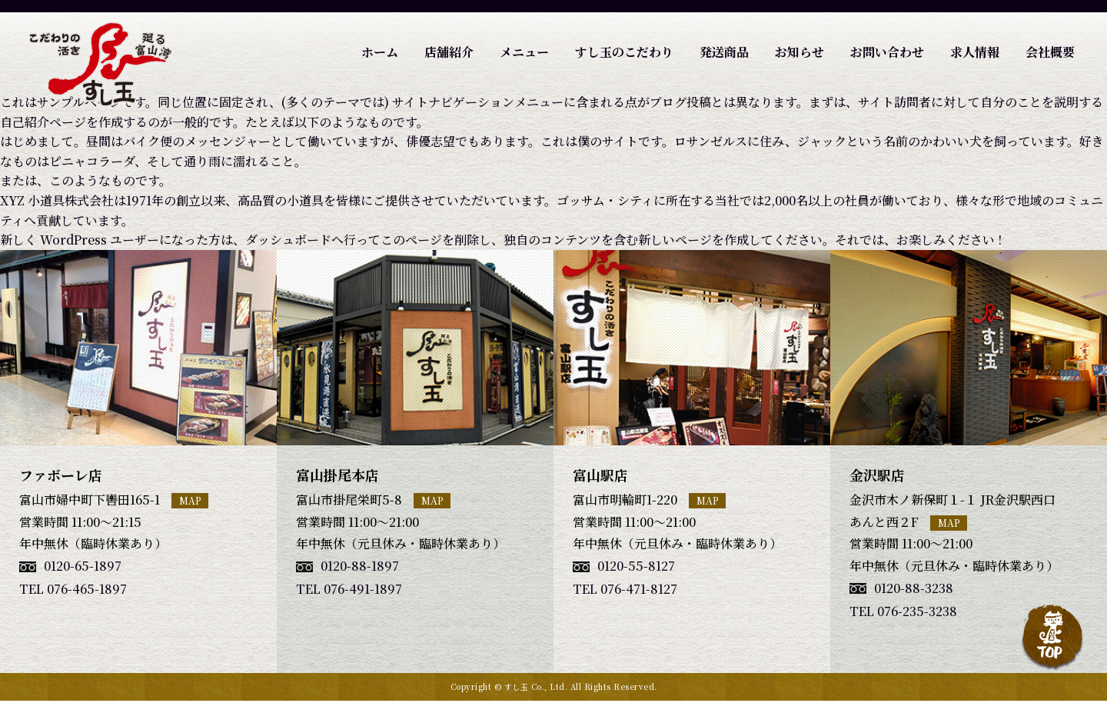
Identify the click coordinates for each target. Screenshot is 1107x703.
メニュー (524, 52)
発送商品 (724, 52)
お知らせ (799, 52)
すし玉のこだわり (624, 52)
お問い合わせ (887, 52)
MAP (190, 500)
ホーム (379, 52)
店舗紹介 (449, 52)
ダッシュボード (288, 239)
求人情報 (974, 52)
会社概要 (1050, 52)
